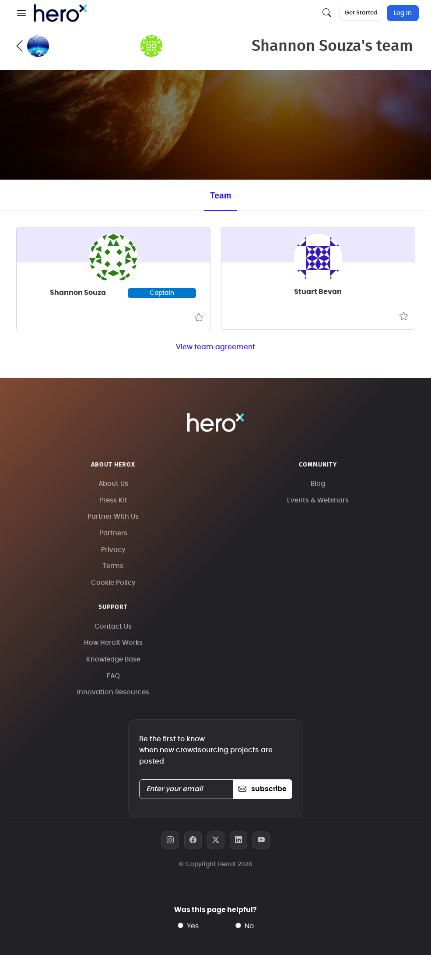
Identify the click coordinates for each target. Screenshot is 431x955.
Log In (403, 13)
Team (220, 195)
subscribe (262, 789)
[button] (21, 13)
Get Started (361, 13)
